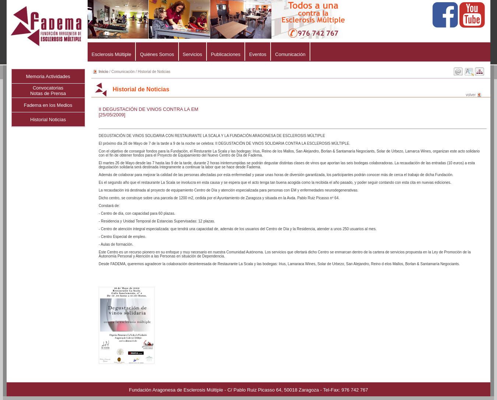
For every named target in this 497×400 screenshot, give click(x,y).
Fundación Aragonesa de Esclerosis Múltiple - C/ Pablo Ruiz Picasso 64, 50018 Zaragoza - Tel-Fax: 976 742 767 (248, 390)
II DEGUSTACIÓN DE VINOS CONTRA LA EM (148, 109)
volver (471, 95)
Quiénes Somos (157, 54)
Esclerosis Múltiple (111, 54)
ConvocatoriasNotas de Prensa (48, 90)
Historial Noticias (48, 119)
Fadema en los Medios (48, 105)
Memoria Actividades (48, 76)
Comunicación (290, 54)
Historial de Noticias (154, 72)
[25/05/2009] (112, 114)
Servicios (192, 54)
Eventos (258, 54)
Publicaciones (225, 54)
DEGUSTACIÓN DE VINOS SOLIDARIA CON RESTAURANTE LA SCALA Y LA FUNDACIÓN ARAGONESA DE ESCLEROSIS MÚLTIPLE (290, 200)
